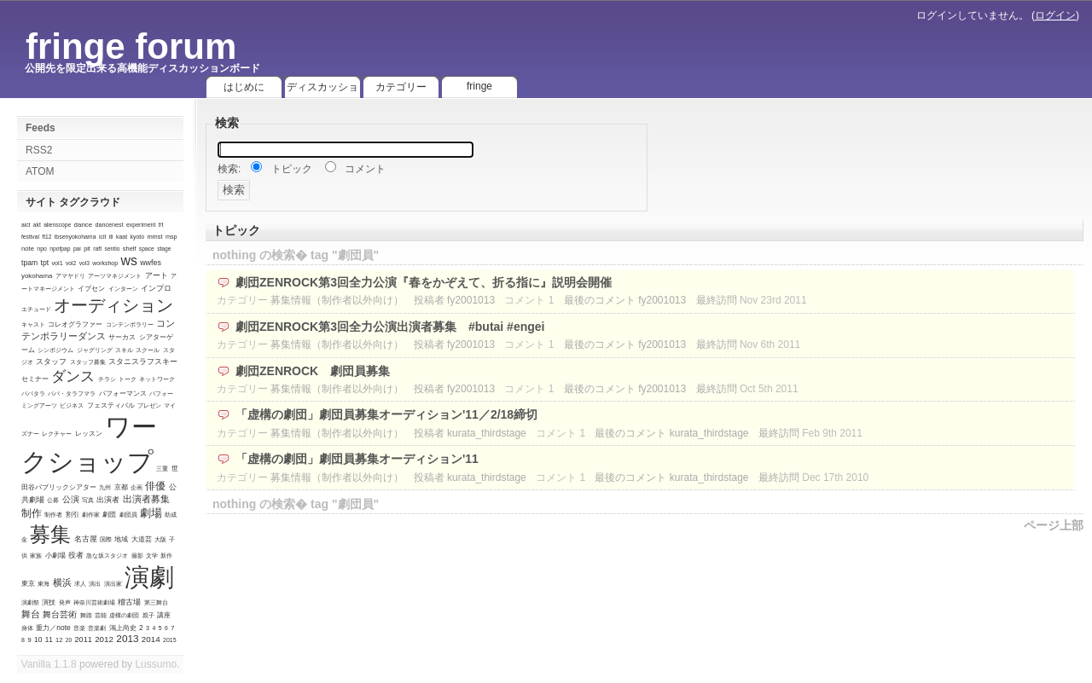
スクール (148, 350)
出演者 (107, 499)
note (27, 248)
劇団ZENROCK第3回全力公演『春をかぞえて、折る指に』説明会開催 (423, 282)
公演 (70, 499)
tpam (29, 262)
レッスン (88, 433)
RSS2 (39, 150)
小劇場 (55, 555)
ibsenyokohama (75, 237)
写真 (88, 500)
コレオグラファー (75, 324)
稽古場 (129, 602)
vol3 (84, 263)
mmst (154, 236)
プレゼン (149, 405)
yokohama (36, 276)
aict (25, 225)
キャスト (33, 324)
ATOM (40, 171)
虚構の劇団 (124, 615)
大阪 (160, 539)
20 (69, 640)
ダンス (73, 376)
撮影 (137, 556)
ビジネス (72, 405)
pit (87, 248)
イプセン (91, 288)
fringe (479, 86)
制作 (31, 513)
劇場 (151, 512)
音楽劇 (97, 628)
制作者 (53, 514)
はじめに (244, 87)
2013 (127, 638)
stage (164, 249)
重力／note (53, 627)
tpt (45, 262)
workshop (105, 263)
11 (49, 640)
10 (38, 639)
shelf (129, 248)
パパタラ (33, 393)
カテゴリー (401, 87)
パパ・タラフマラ (72, 393)
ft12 (46, 237)
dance (83, 225)
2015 (169, 640)
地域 (121, 539)
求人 (80, 583)
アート (156, 275)
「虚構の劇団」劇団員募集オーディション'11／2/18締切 (386, 414)
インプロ (156, 288)
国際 (106, 539)
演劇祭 (30, 602)
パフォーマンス (123, 393)
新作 (166, 556)
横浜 (62, 582)
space (146, 249)
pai (77, 249)
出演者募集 (146, 499)
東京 (28, 583)
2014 (151, 639)
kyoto (137, 237)
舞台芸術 (60, 614)
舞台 (30, 614)
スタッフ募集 (88, 362)
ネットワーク (157, 379)
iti (111, 237)
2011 (83, 639)
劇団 (109, 514)
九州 (105, 487)
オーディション (113, 305)
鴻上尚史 (122, 628)
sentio (112, 249)
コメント (365, 169)
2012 (104, 639)
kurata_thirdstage (486, 433)
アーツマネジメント (115, 276)
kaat (121, 237)
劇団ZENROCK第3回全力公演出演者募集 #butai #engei (389, 326)
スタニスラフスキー (142, 361)
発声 (65, 602)
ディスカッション (322, 89)
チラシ (107, 379)
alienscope (57, 225)
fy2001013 (471, 300)
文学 (152, 555)
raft (97, 249)
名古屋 (85, 539)
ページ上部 (1053, 525)
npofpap (59, 249)
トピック (291, 169)
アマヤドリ (70, 276)
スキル (124, 350)
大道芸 (141, 539)
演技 (48, 602)
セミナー (35, 379)
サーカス (122, 337)
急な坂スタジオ (107, 555)
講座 (164, 615)
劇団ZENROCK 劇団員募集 (312, 371)
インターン (123, 289)
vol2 (71, 263)
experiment (140, 225)
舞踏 (86, 615)
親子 (148, 615)
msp (171, 236)
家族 (36, 556)
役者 (76, 555)
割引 (72, 514)
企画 (136, 487)
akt (37, 225)
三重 (162, 469)
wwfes (150, 262)
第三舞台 (156, 602)
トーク (127, 379)
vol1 (56, 263)
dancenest (109, 225)
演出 (95, 584)
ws (128, 260)
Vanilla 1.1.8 (49, 664)
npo (42, 249)
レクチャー (57, 433)
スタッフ (51, 361)
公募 (53, 500)
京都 (121, 487)
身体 (27, 628)
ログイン (1055, 15)
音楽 (79, 628)
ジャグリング (95, 350)
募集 (50, 535)
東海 (43, 584)
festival (30, 237)
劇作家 (91, 515)
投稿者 (429, 300)
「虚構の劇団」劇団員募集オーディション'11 (357, 459)
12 (58, 640)
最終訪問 (716, 300)
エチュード (36, 309)
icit (103, 237)
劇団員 (128, 514)
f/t (161, 225)
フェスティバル (111, 405)
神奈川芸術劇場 (94, 602)
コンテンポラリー (130, 324)
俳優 (155, 485)
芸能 (101, 615)
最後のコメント (600, 300)
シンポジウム (55, 350)
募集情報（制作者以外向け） (337, 300)
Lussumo (156, 664)
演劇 (149, 577)
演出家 (113, 584)
